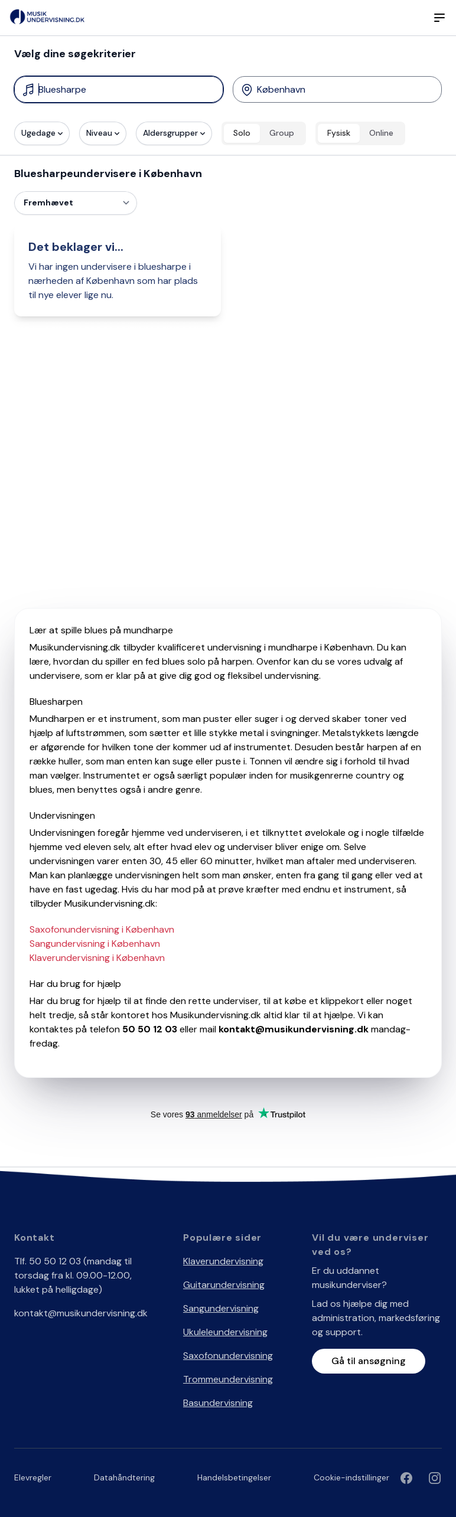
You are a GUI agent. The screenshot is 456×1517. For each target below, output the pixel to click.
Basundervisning (218, 1403)
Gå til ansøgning (368, 1361)
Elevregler (32, 1477)
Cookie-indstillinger (351, 1477)
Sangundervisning (221, 1308)
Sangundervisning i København (95, 943)
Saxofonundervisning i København (102, 929)
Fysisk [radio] (338, 132)
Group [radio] (281, 132)
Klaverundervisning (223, 1261)
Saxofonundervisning (228, 1355)
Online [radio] (381, 132)
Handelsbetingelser (234, 1477)
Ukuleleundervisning (225, 1332)
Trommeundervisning (228, 1379)
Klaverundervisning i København (97, 958)
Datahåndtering (124, 1477)
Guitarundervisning (224, 1285)
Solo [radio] (241, 132)
